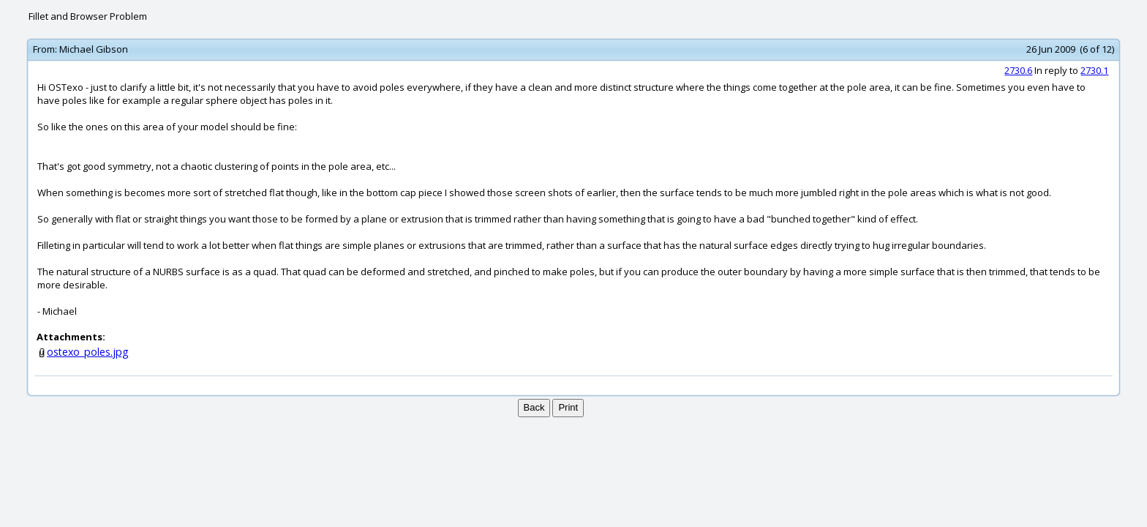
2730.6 (1018, 70)
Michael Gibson (93, 49)
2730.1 (1094, 70)
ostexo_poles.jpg (88, 352)
